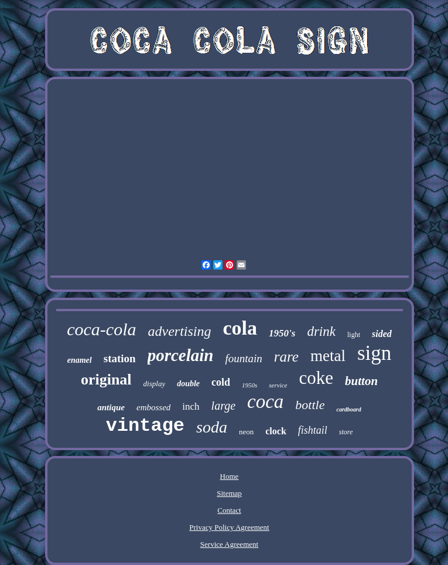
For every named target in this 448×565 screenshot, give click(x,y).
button (361, 381)
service (278, 385)
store (346, 432)
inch (190, 406)
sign (374, 353)
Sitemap (229, 493)
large (223, 405)
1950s (249, 385)
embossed (153, 407)
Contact (229, 510)
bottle (309, 404)
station (120, 358)
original (106, 379)
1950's (282, 333)
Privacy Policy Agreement (229, 527)
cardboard (348, 409)
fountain (243, 358)
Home (229, 476)
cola (240, 328)
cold (220, 382)
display (154, 383)
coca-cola (101, 329)
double (188, 383)
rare (286, 357)
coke (316, 377)
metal (328, 356)
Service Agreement (229, 544)
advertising (179, 331)
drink (321, 331)
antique (111, 407)
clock (275, 431)
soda (211, 427)
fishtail (312, 430)
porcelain (181, 355)
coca (265, 401)
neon (246, 431)
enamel (79, 360)
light (353, 335)
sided (382, 334)
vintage (145, 426)
